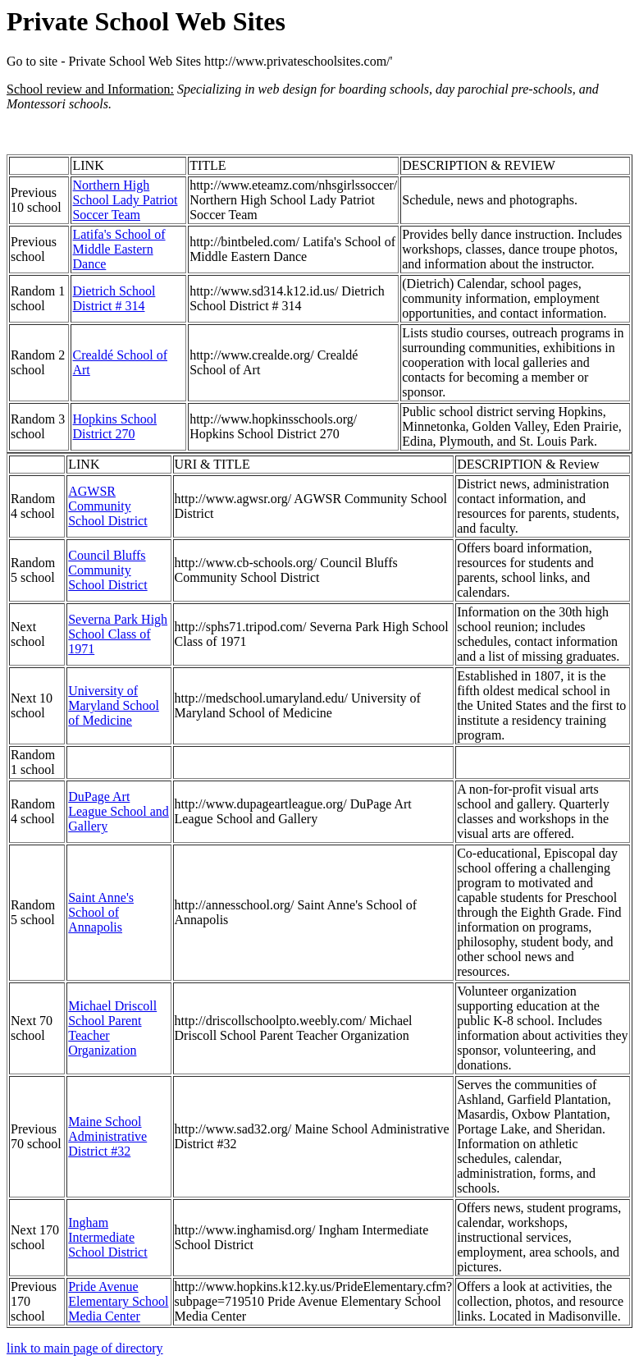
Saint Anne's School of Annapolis (101, 912)
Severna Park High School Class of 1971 (117, 634)
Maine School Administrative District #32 (107, 1136)
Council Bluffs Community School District (107, 570)
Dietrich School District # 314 (113, 298)
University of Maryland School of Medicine (113, 705)
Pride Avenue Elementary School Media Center (118, 1301)
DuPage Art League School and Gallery (118, 811)
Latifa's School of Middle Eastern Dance (118, 249)
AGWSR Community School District (107, 506)
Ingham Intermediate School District (107, 1237)
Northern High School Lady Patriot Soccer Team (124, 200)
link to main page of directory (85, 1348)
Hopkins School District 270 (114, 426)
